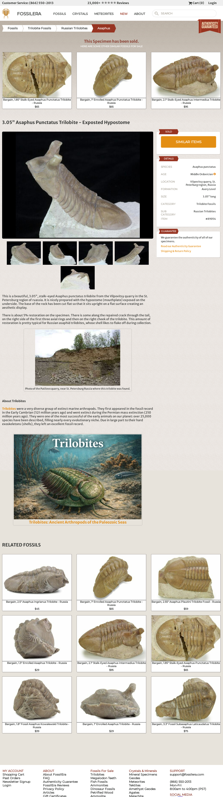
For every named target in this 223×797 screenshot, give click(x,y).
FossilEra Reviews (56, 785)
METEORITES (104, 14)
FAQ (46, 778)
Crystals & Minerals (143, 771)
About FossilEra (54, 774)
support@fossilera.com (187, 774)
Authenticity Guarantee (60, 782)
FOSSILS (59, 14)
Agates (134, 792)
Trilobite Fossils (206, 204)
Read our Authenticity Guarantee (181, 246)
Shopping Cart (13, 774)
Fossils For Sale (101, 771)
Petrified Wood (101, 792)
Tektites (134, 785)
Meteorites (137, 782)
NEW (124, 14)
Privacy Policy (53, 789)
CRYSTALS (80, 14)
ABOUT (139, 14)
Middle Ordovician (203, 174)
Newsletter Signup (16, 782)
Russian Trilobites (205, 211)
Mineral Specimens (143, 774)
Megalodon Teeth (103, 778)
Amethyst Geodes (142, 789)
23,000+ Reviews (108, 3)
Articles (48, 792)
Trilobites (97, 774)
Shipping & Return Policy (176, 251)
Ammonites (99, 785)
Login (212, 3)
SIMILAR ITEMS (189, 142)
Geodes (134, 778)
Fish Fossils (98, 782)
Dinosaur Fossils (102, 789)
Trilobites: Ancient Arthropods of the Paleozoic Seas (78, 522)
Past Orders (11, 778)
